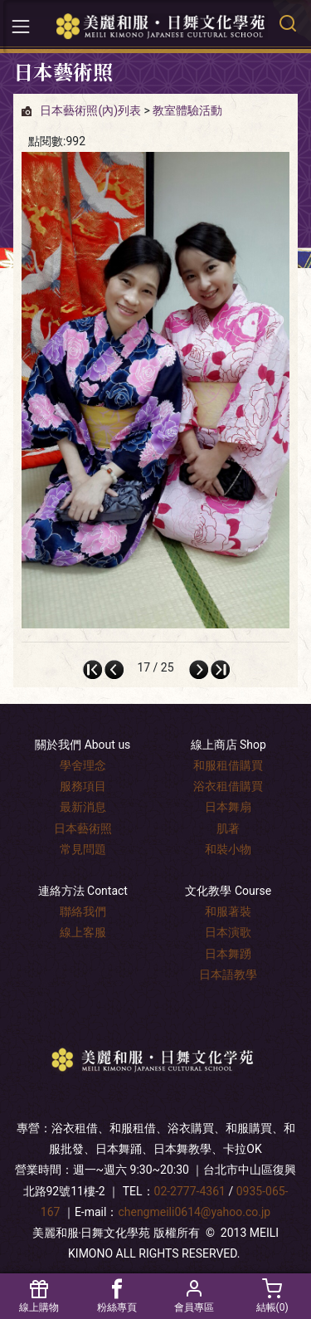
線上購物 (39, 1296)
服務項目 (83, 786)
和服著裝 (228, 911)
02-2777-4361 (190, 1191)
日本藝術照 (83, 828)
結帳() (272, 1296)
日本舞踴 (228, 953)
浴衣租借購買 (228, 786)
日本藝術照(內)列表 (90, 110)
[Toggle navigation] (20, 26)
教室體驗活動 (187, 110)
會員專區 (195, 1296)
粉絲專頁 (117, 1296)
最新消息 (83, 806)
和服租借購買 (228, 765)
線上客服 (83, 932)
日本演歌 (228, 932)
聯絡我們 (83, 911)
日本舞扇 (228, 806)
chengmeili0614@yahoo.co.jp (194, 1212)
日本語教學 (228, 974)
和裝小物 (228, 849)
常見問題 (83, 849)
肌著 (228, 828)
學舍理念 (83, 765)
